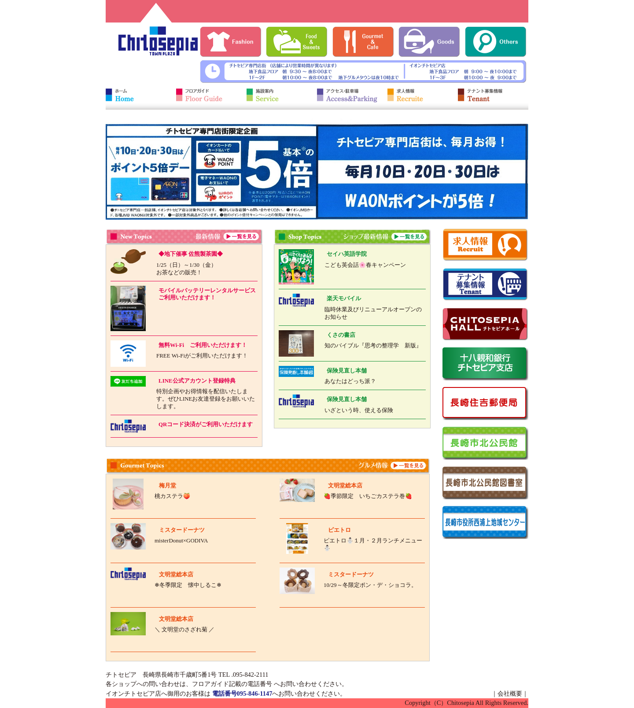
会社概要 (510, 693)
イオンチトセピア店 (133, 693)
